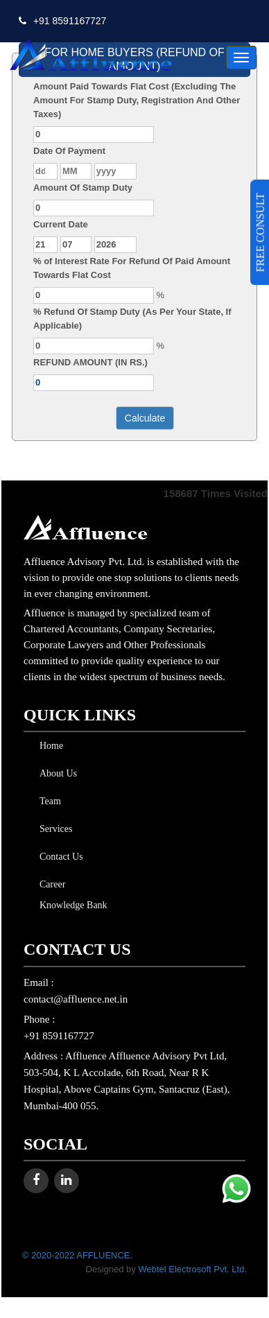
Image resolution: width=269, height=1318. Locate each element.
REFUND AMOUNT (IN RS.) (90, 362)
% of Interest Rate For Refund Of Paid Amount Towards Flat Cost (131, 268)
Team (47, 801)
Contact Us (58, 856)
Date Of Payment (69, 151)
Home (48, 745)
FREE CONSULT (260, 232)
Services (53, 829)
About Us (55, 773)
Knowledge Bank (70, 905)
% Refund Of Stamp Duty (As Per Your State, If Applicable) (132, 318)
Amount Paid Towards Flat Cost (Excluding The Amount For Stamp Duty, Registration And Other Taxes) (136, 100)
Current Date (60, 224)
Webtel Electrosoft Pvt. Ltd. (192, 1269)
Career (49, 884)
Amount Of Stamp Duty (82, 187)
